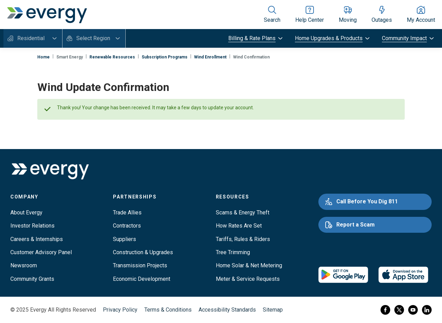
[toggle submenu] (256, 38)
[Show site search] (272, 14)
